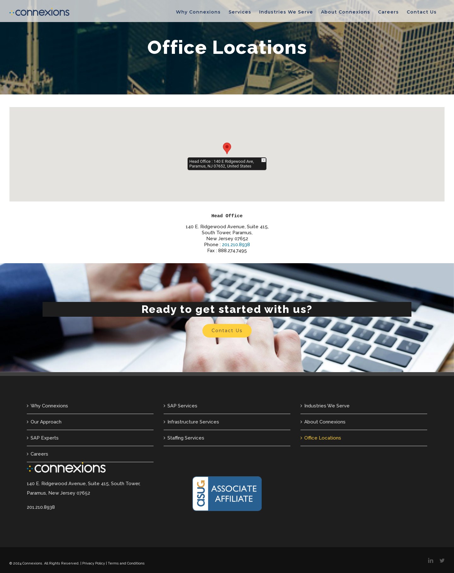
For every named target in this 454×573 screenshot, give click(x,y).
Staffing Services (185, 438)
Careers (39, 454)
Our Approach (46, 422)
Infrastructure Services (193, 422)
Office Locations (322, 438)
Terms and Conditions (126, 563)
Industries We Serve (327, 406)
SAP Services (182, 406)
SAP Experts (45, 438)
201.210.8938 (236, 244)
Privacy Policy (93, 563)
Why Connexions (49, 406)
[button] (227, 148)
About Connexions (325, 422)
